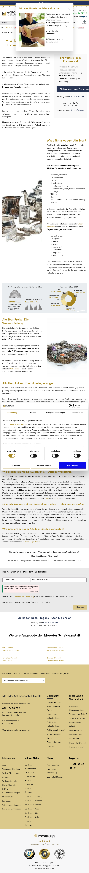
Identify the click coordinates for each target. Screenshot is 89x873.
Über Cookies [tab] (77, 413)
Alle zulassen (72, 465)
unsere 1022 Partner (18, 424)
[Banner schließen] (85, 406)
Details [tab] (33, 413)
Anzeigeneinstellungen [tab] (55, 413)
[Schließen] (69, 8)
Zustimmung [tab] (11, 413)
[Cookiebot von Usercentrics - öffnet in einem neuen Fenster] (70, 406)
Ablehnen (16, 465)
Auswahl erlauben (44, 465)
